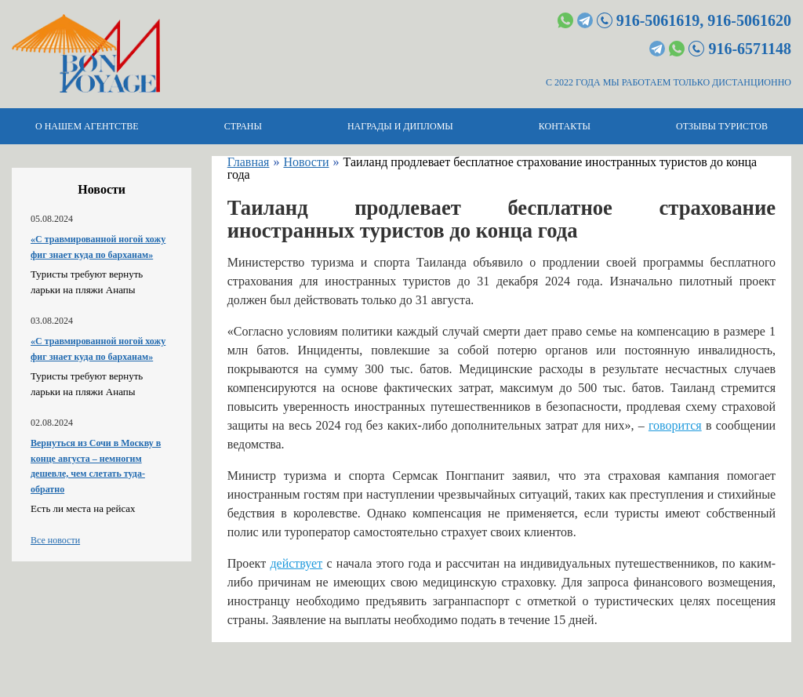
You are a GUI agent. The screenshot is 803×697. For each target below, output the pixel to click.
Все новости (55, 540)
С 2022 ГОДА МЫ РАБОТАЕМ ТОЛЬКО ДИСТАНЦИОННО (668, 82)
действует (296, 563)
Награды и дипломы (400, 126)
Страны (243, 126)
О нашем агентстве (87, 126)
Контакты (564, 126)
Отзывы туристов (722, 126)
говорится (675, 425)
